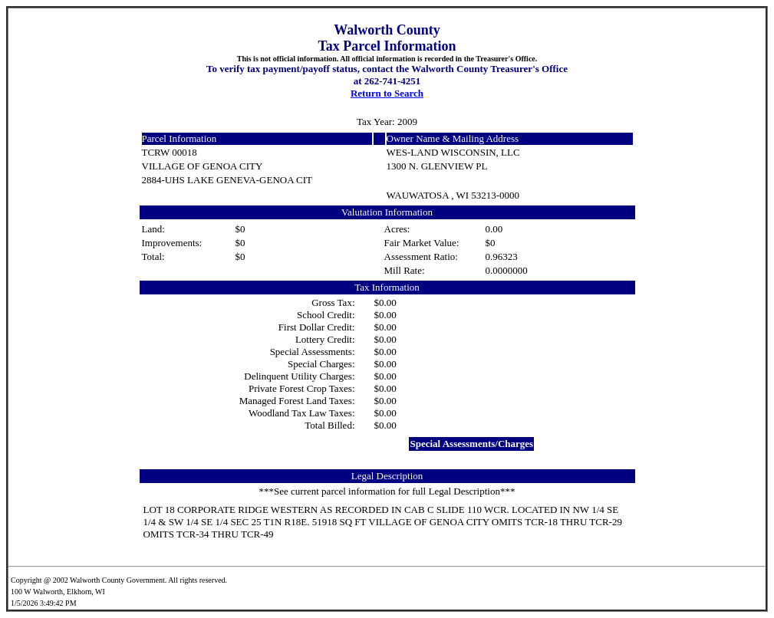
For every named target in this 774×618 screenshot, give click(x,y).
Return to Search (387, 93)
